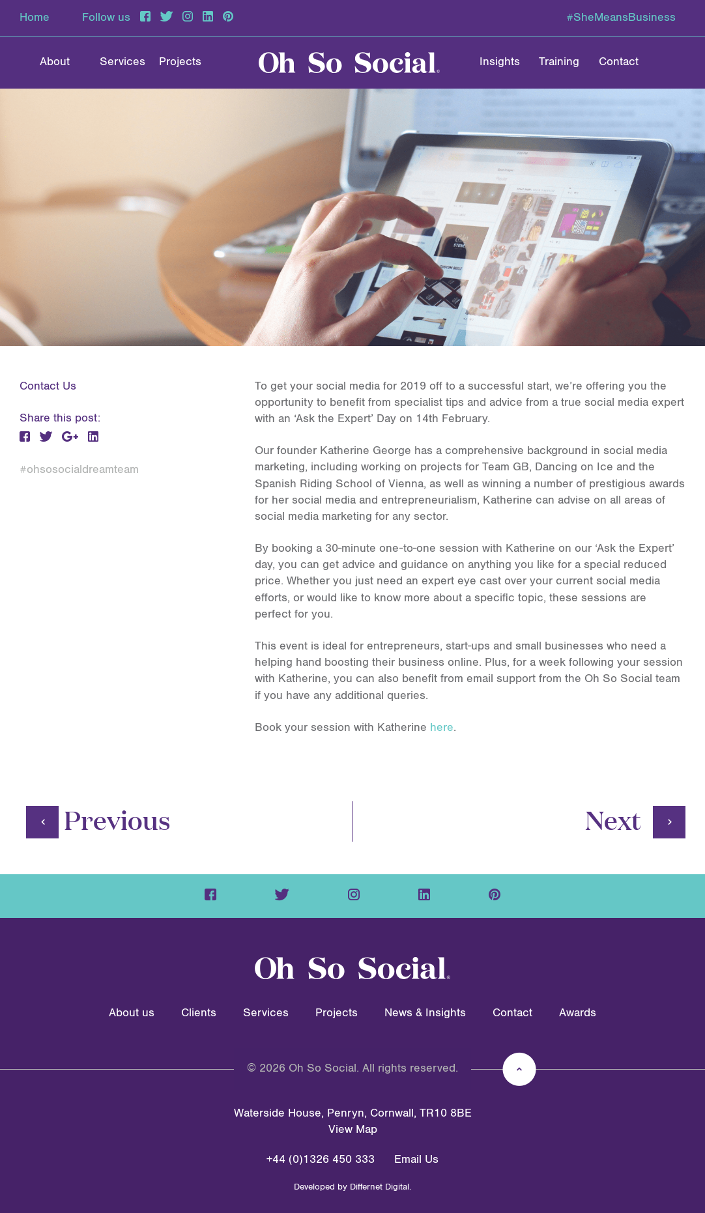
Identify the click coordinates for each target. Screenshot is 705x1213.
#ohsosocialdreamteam (79, 470)
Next (635, 819)
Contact (619, 62)
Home (35, 17)
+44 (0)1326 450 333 (320, 1159)
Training (559, 62)
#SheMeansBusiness (621, 17)
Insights (500, 62)
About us (131, 1013)
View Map (352, 1129)
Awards (577, 1013)
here (441, 728)
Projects (180, 62)
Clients (198, 1013)
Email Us (416, 1159)
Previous (98, 819)
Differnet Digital (379, 1187)
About (55, 62)
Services (122, 62)
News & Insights (425, 1013)
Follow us (106, 17)
